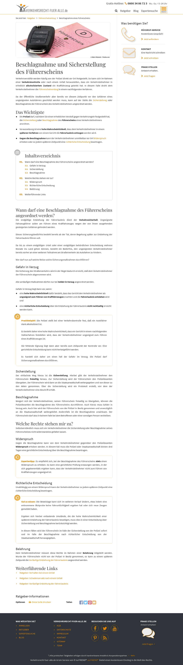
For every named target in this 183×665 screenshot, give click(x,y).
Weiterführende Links (35, 194)
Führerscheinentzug (47, 18)
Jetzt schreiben (149, 58)
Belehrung (35, 188)
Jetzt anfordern (150, 39)
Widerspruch (100, 138)
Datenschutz (64, 629)
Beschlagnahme (50, 120)
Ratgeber (125, 10)
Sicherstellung (100, 100)
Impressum (62, 633)
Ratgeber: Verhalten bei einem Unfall (37, 572)
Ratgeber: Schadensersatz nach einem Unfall (41, 578)
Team (59, 645)
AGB (59, 625)
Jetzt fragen (148, 76)
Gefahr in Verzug (37, 165)
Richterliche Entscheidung (42, 185)
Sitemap (61, 641)
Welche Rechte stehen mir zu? (39, 178)
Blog (136, 10)
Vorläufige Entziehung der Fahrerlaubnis (48, 559)
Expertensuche (149, 10)
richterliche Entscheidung (78, 141)
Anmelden (24, 625)
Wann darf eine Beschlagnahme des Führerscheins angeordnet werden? (59, 161)
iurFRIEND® (93, 659)
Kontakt (61, 637)
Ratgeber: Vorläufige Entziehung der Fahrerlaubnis (44, 583)
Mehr (133, 655)
